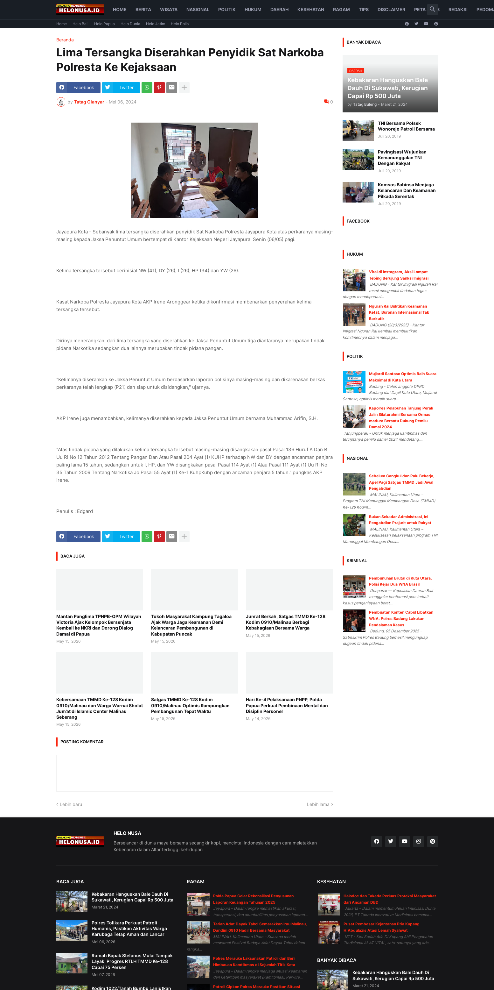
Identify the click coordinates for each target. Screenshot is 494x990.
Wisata (168, 9)
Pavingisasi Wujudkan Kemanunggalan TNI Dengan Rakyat (402, 157)
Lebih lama (318, 804)
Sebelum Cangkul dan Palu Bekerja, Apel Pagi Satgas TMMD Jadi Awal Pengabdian (402, 482)
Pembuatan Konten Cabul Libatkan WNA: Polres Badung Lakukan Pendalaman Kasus (401, 618)
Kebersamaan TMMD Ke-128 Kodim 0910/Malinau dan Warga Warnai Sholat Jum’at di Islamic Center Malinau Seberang (99, 708)
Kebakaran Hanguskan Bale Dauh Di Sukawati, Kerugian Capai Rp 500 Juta (132, 896)
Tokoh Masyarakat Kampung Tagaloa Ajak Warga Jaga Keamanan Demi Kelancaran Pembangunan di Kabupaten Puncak (191, 625)
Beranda (65, 40)
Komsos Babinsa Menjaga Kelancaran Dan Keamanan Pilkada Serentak (407, 190)
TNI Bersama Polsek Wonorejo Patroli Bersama (406, 126)
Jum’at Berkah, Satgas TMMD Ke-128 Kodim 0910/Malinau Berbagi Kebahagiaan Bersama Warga (285, 622)
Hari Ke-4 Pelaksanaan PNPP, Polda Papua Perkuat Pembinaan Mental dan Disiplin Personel (287, 705)
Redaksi (458, 9)
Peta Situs (427, 9)
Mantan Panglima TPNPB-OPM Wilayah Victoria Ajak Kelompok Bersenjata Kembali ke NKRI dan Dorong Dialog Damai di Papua (98, 625)
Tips (364, 9)
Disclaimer (391, 9)
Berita (143, 9)
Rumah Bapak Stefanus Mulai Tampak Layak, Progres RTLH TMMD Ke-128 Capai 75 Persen (132, 961)
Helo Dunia (130, 23)
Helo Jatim (155, 23)
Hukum (253, 9)
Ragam (341, 9)
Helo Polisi (180, 23)
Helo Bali (80, 23)
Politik (227, 9)
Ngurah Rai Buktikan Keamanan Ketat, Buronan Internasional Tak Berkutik (399, 312)
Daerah (279, 9)
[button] (432, 9)
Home (120, 9)
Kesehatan (310, 9)
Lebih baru (71, 804)
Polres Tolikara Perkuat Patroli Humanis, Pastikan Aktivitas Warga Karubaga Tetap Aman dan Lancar (129, 928)
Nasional (197, 9)
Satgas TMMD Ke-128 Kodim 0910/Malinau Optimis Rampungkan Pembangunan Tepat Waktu (190, 705)
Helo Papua (104, 23)
